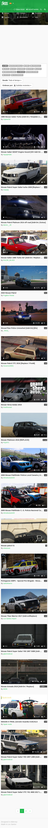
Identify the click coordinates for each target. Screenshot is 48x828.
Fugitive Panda (8, 295)
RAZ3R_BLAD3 (9, 260)
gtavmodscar (7, 654)
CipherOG (7, 119)
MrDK (5, 689)
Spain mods (7, 724)
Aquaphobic (7, 154)
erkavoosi (6, 548)
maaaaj (6, 190)
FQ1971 (6, 442)
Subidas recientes (16, 85)
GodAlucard (7, 407)
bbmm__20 (7, 225)
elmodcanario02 (9, 478)
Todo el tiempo (11, 80)
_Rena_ (6, 331)
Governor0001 (8, 366)
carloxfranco (7, 583)
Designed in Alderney (9, 822)
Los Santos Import (9, 619)
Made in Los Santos (8, 824)
